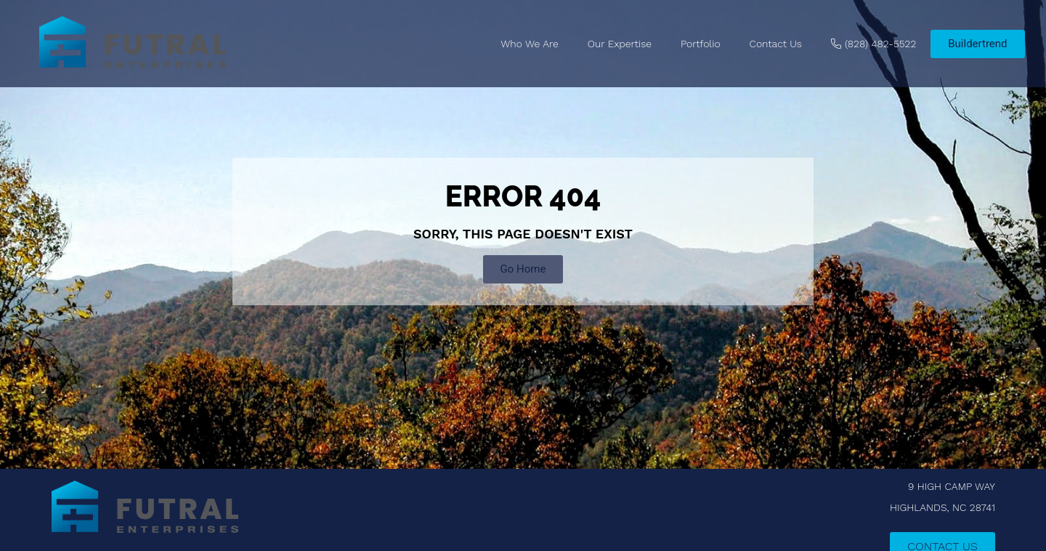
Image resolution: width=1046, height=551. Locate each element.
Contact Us (776, 43)
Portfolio (701, 43)
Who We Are (529, 43)
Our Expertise (620, 43)
